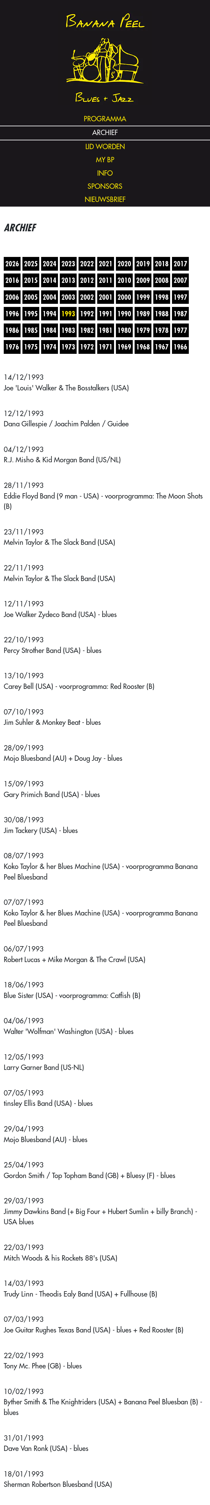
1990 (124, 313)
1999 (143, 297)
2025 (31, 263)
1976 (12, 346)
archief (105, 132)
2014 (49, 280)
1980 (124, 330)
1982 (87, 330)
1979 (143, 330)
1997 (180, 297)
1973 (68, 346)
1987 (180, 313)
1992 (87, 313)
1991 (105, 313)
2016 (12, 280)
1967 (162, 346)
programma (105, 119)
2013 (68, 280)
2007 (180, 280)
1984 (49, 330)
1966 (180, 346)
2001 (105, 297)
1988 (162, 313)
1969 (124, 346)
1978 (162, 330)
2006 (12, 297)
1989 (143, 313)
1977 (180, 330)
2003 (68, 297)
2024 (49, 263)
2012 (87, 280)
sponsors (105, 186)
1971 (105, 346)
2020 (124, 263)
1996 (12, 313)
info (105, 173)
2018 (162, 263)
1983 (68, 330)
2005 (31, 297)
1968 (143, 346)
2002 (87, 297)
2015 (31, 280)
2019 (143, 263)
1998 (162, 297)
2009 (143, 280)
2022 (87, 263)
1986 (12, 330)
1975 (31, 346)
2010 (124, 280)
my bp (105, 160)
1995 (31, 313)
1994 (49, 313)
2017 (180, 263)
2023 (68, 263)
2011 (105, 280)
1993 (68, 313)
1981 (105, 330)
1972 (87, 346)
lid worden (105, 147)
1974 (49, 346)
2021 (105, 263)
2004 (49, 297)
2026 (12, 263)
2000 (124, 297)
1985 (31, 330)
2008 (162, 280)
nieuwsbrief (105, 199)
